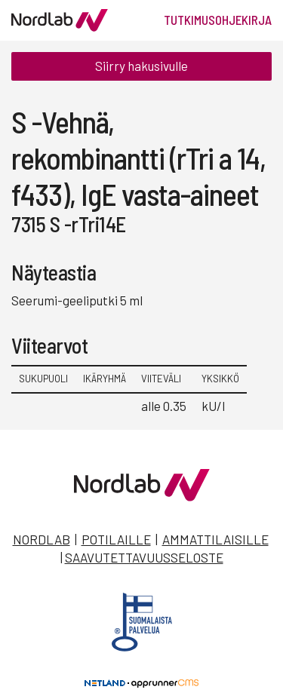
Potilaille (116, 539)
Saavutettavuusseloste (144, 557)
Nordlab (41, 539)
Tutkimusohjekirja (218, 19)
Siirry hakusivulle (141, 65)
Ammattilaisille (215, 539)
